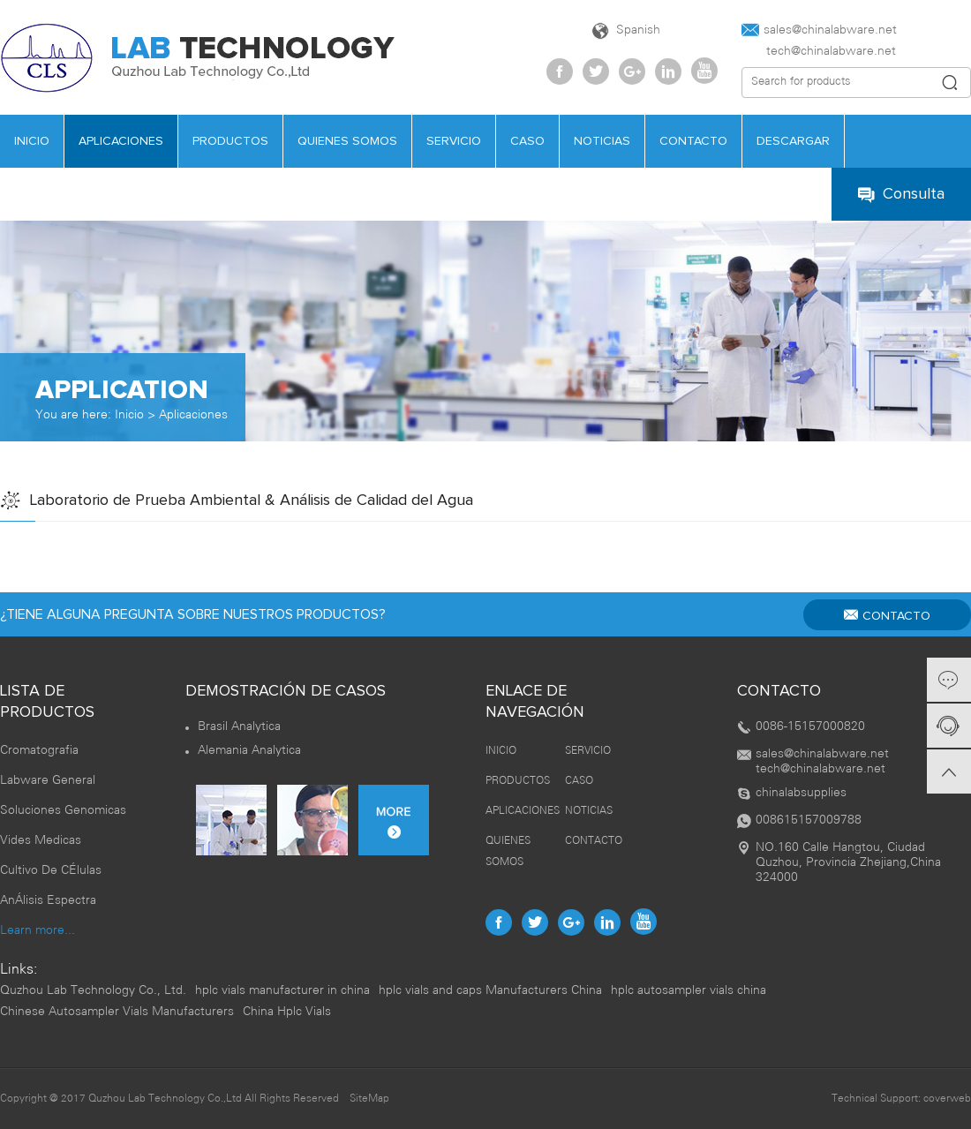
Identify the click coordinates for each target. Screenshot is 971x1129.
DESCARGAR (793, 141)
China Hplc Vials (287, 1012)
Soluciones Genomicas (63, 811)
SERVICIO (453, 141)
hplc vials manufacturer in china (282, 991)
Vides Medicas (40, 841)
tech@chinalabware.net (818, 51)
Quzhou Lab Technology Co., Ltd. (93, 991)
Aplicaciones (193, 415)
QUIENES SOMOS (347, 141)
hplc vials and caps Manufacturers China (490, 991)
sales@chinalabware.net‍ (819, 30)
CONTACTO (693, 141)
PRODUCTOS (230, 141)
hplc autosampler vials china (688, 991)
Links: (18, 969)
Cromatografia (39, 750)
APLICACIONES (121, 141)
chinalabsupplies (801, 793)
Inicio (129, 415)
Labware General (47, 781)
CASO (527, 141)
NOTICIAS (602, 141)
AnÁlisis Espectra (48, 901)
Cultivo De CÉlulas (51, 871)
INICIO (501, 751)
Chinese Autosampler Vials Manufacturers (117, 1012)
